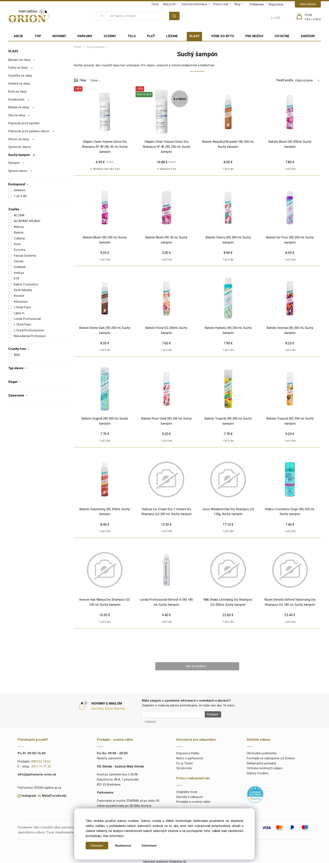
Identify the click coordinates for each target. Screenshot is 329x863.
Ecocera (19, 249)
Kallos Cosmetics (26, 284)
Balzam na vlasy (19, 60)
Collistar (19, 238)
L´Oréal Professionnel (29, 330)
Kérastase (21, 301)
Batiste (19, 232)
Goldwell (19, 267)
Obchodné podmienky (262, 752)
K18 (16, 278)
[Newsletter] (173, 714)
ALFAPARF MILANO (27, 221)
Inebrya (19, 273)
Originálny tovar (186, 791)
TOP (38, 36)
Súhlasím (97, 845)
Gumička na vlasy (20, 75)
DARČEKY (308, 36)
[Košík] (313, 17)
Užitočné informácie (194, 4)
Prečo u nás (220, 4)
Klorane (19, 295)
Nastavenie (123, 845)
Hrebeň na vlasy (19, 83)
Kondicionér (16, 99)
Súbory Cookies (258, 772)
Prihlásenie (257, 4)
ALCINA (19, 215)
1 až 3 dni (20, 196)
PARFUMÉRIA (308, 4)
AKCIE (18, 36)
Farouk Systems (25, 255)
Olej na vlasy (16, 115)
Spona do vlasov (19, 147)
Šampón (14, 163)
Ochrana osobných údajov (265, 767)
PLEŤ (151, 36)
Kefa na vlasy (17, 91)
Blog (237, 4)
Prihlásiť (211, 715)
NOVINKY (59, 36)
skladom (20, 190)
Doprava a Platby (187, 752)
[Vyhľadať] (101, 16)
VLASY (194, 36)
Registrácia (276, 4)
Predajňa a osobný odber (193, 801)
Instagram (29, 794)
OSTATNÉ (282, 36)
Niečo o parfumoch (189, 757)
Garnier (19, 261)
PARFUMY (84, 36)
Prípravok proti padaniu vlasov (28, 131)
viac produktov (196, 666)
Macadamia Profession (30, 336)
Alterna (19, 227)
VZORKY (110, 36)
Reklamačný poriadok (261, 762)
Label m (19, 313)
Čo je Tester (184, 762)
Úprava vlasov (17, 171)
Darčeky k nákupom (189, 796)
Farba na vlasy (18, 67)
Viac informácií (113, 836)
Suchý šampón (19, 155)
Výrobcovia (184, 767)
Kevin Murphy (23, 290)
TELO (132, 36)
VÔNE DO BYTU (222, 36)
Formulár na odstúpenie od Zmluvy (271, 757)
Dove (17, 244)
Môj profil (169, 4)
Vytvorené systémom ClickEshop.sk (164, 860)
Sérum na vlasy (18, 139)
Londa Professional (27, 318)
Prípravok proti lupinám (24, 123)
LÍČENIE (172, 36)
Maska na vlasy (18, 107)
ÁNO (17, 355)
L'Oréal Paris (22, 307)
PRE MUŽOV (254, 36)
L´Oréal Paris (22, 324)
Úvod (155, 4)
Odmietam (149, 845)
